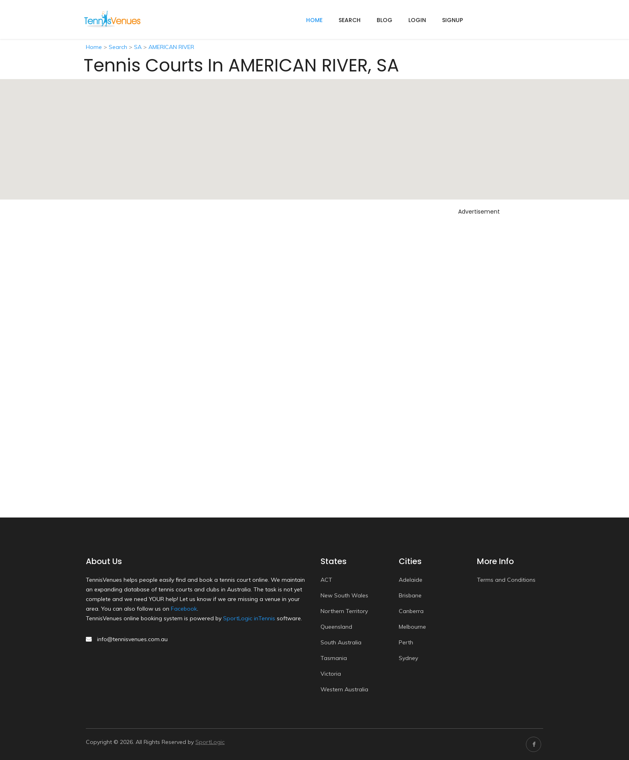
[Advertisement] (479, 338)
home (314, 20)
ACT (326, 579)
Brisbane (410, 595)
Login (417, 20)
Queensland (336, 626)
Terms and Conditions (506, 579)
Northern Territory (344, 611)
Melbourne (412, 626)
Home (94, 47)
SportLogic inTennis (249, 618)
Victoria (331, 673)
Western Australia (344, 689)
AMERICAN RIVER (171, 47)
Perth (406, 642)
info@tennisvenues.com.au (132, 639)
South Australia (341, 642)
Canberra (411, 611)
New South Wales (344, 595)
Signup (452, 20)
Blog (384, 20)
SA (138, 47)
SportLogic (210, 742)
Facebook (184, 608)
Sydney (408, 658)
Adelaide (410, 579)
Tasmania (334, 658)
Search (350, 20)
